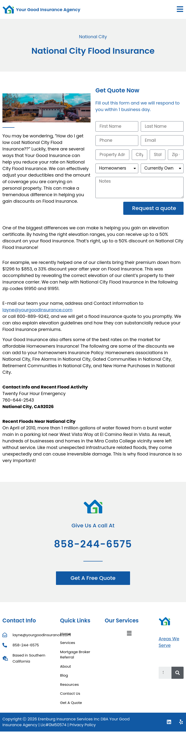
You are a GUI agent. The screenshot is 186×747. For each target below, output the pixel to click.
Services (67, 645)
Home (65, 635)
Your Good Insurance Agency (48, 10)
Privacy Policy (83, 727)
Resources (69, 686)
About (65, 668)
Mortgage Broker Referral (75, 656)
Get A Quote (71, 704)
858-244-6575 (93, 546)
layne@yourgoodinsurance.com (37, 312)
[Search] (177, 675)
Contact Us (70, 695)
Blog (64, 677)
